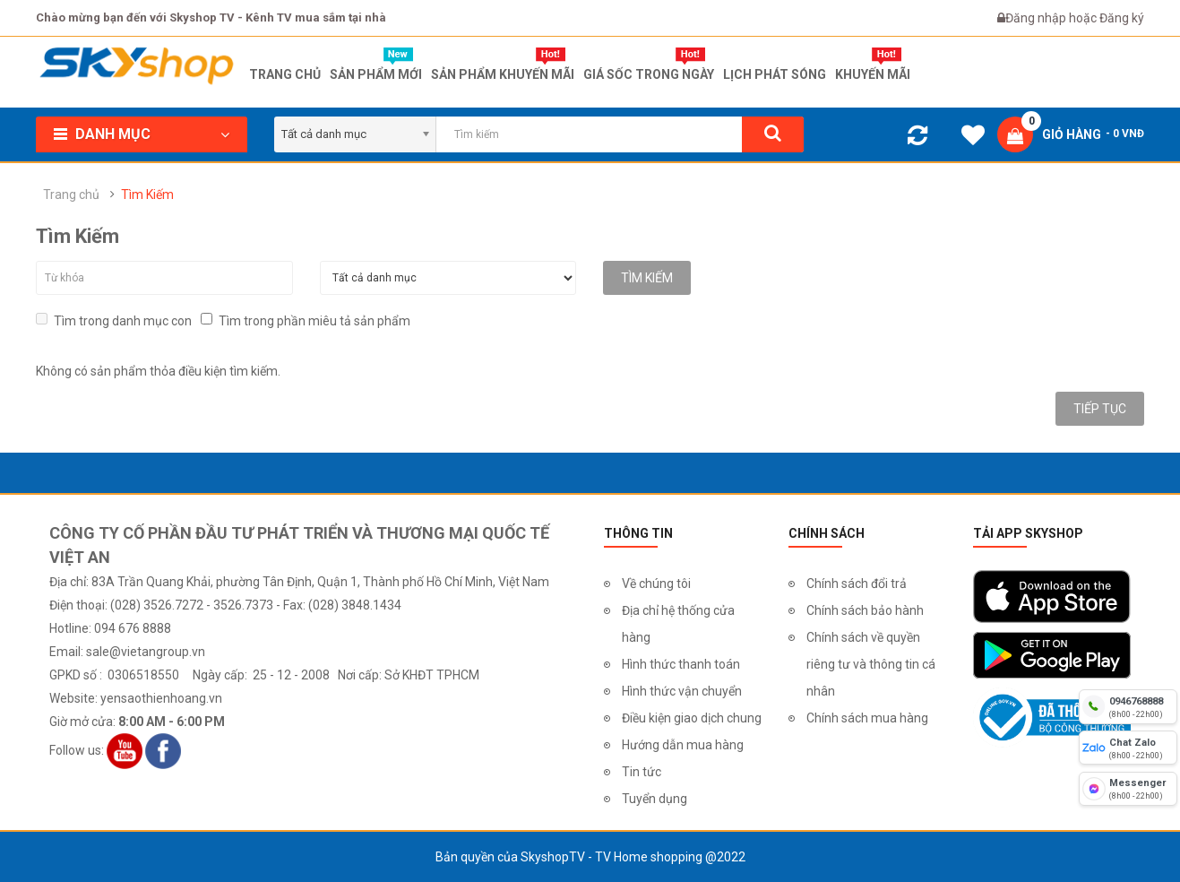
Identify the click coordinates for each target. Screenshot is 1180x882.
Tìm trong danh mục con (114, 320)
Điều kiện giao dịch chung (692, 718)
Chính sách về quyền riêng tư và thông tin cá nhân (870, 664)
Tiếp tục (1099, 409)
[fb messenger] (1128, 789)
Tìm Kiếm (147, 194)
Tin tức (641, 772)
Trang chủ (71, 194)
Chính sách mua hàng (867, 718)
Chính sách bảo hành (865, 610)
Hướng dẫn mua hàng (683, 745)
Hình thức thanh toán (681, 664)
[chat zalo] (1128, 748)
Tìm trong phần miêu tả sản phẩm (305, 320)
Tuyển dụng (654, 798)
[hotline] (1128, 706)
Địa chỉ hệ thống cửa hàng (678, 623)
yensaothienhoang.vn (161, 698)
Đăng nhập (1037, 18)
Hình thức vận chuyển (682, 691)
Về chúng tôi (656, 583)
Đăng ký (1121, 18)
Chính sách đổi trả (856, 583)
